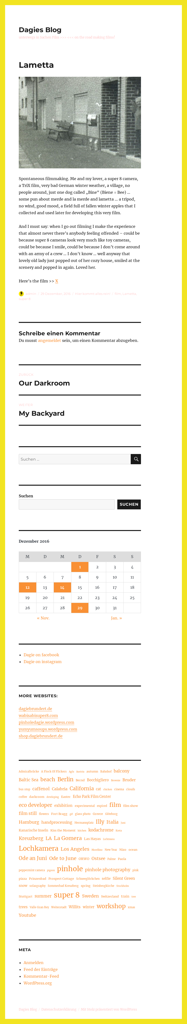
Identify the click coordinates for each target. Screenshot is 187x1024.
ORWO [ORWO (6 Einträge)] (84, 859)
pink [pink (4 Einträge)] (135, 870)
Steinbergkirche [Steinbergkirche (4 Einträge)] (103, 886)
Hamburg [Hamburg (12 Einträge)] (29, 822)
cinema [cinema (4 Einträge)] (119, 789)
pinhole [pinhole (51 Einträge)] (70, 868)
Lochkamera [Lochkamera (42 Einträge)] (38, 848)
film (118, 294)
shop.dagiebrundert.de (41, 736)
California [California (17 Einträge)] (82, 788)
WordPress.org (38, 983)
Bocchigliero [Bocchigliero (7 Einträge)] (98, 780)
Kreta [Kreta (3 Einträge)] (119, 830)
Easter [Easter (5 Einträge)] (66, 797)
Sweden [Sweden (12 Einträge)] (90, 896)
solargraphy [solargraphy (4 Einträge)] (37, 886)
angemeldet (49, 340)
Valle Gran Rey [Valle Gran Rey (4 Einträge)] (39, 907)
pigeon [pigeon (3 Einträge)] (51, 870)
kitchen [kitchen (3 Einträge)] (82, 830)
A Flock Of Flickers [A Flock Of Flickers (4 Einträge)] (54, 771)
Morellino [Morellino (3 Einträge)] (97, 850)
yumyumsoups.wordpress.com (48, 729)
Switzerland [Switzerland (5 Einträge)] (110, 896)
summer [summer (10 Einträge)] (43, 896)
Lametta (129, 294)
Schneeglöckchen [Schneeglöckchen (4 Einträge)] (88, 878)
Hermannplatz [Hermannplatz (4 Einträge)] (84, 822)
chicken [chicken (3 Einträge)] (107, 789)
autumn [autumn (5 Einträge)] (92, 771)
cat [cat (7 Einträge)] (98, 789)
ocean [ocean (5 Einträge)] (133, 849)
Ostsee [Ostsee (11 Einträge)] (98, 858)
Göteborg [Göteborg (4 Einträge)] (111, 814)
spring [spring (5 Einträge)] (86, 886)
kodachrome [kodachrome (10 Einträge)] (100, 830)
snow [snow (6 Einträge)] (23, 886)
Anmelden (34, 962)
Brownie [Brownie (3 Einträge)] (115, 780)
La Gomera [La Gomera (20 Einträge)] (68, 838)
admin (31, 294)
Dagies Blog (40, 30)
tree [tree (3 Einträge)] (133, 896)
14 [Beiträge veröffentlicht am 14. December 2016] (62, 587)
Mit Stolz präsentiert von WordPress (109, 1009)
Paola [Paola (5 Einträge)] (122, 859)
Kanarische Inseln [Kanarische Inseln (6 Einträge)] (33, 830)
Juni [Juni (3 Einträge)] (123, 822)
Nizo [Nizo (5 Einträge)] (122, 849)
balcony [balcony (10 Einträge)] (122, 771)
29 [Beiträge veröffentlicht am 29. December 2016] (80, 607)
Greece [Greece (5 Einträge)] (98, 814)
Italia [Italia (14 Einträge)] (112, 822)
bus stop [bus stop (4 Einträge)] (24, 789)
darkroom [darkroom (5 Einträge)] (36, 797)
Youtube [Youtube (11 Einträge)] (27, 915)
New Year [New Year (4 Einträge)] (111, 849)
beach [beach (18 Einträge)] (47, 779)
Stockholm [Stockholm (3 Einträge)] (122, 886)
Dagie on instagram (43, 661)
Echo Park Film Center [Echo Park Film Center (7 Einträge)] (92, 796)
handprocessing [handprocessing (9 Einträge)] (56, 822)
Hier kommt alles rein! (92, 294)
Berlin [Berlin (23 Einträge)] (65, 779)
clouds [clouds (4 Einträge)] (130, 789)
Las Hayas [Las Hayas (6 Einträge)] (92, 839)
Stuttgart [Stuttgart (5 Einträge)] (25, 896)
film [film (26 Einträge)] (115, 804)
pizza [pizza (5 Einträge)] (23, 878)
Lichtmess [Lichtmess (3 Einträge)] (109, 839)
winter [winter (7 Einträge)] (88, 907)
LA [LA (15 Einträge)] (49, 838)
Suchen (26, 495)
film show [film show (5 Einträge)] (130, 806)
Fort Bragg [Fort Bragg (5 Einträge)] (59, 814)
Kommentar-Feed (41, 976)
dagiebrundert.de (35, 708)
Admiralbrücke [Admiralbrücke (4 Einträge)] (29, 771)
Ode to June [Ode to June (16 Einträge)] (62, 858)
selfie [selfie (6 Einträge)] (106, 879)
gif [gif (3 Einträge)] (71, 814)
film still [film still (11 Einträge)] (28, 813)
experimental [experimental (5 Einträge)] (85, 806)
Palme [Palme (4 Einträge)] (111, 859)
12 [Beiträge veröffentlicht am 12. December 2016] (28, 587)
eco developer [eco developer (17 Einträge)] (35, 805)
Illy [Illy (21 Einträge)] (100, 822)
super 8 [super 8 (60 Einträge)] (67, 894)
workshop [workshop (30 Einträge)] (111, 906)
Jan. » (116, 618)
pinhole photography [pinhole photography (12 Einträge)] (107, 869)
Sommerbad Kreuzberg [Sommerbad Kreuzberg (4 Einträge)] (63, 886)
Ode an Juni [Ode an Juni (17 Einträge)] (33, 858)
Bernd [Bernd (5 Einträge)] (80, 780)
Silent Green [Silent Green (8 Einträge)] (124, 878)
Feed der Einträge (41, 969)
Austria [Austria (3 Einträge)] (80, 771)
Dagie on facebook (41, 654)
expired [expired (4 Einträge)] (102, 806)
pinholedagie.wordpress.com (46, 722)
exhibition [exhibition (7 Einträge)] (63, 805)
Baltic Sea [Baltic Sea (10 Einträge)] (28, 779)
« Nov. (43, 618)
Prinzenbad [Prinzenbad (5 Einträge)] (37, 878)
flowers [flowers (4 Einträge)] (44, 814)
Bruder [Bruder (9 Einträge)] (129, 779)
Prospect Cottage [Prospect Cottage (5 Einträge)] (61, 878)
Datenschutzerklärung (58, 1009)
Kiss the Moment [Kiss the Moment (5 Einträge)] (62, 830)
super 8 (24, 299)
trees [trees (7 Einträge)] (23, 907)
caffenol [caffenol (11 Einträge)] (41, 789)
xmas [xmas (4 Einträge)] (131, 907)
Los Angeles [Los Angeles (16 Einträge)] (75, 849)
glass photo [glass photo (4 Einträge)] (83, 814)
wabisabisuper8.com (38, 715)
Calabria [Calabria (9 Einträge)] (59, 788)
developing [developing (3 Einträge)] (53, 797)
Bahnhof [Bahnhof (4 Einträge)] (106, 771)
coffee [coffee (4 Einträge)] (23, 797)
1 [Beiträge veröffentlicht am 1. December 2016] (80, 566)
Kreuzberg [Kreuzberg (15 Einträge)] (31, 838)
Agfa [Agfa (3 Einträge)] (71, 771)
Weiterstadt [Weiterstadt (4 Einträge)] (58, 907)
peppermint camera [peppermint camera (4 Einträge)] (32, 870)
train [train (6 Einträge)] (125, 896)
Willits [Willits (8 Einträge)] (75, 907)
